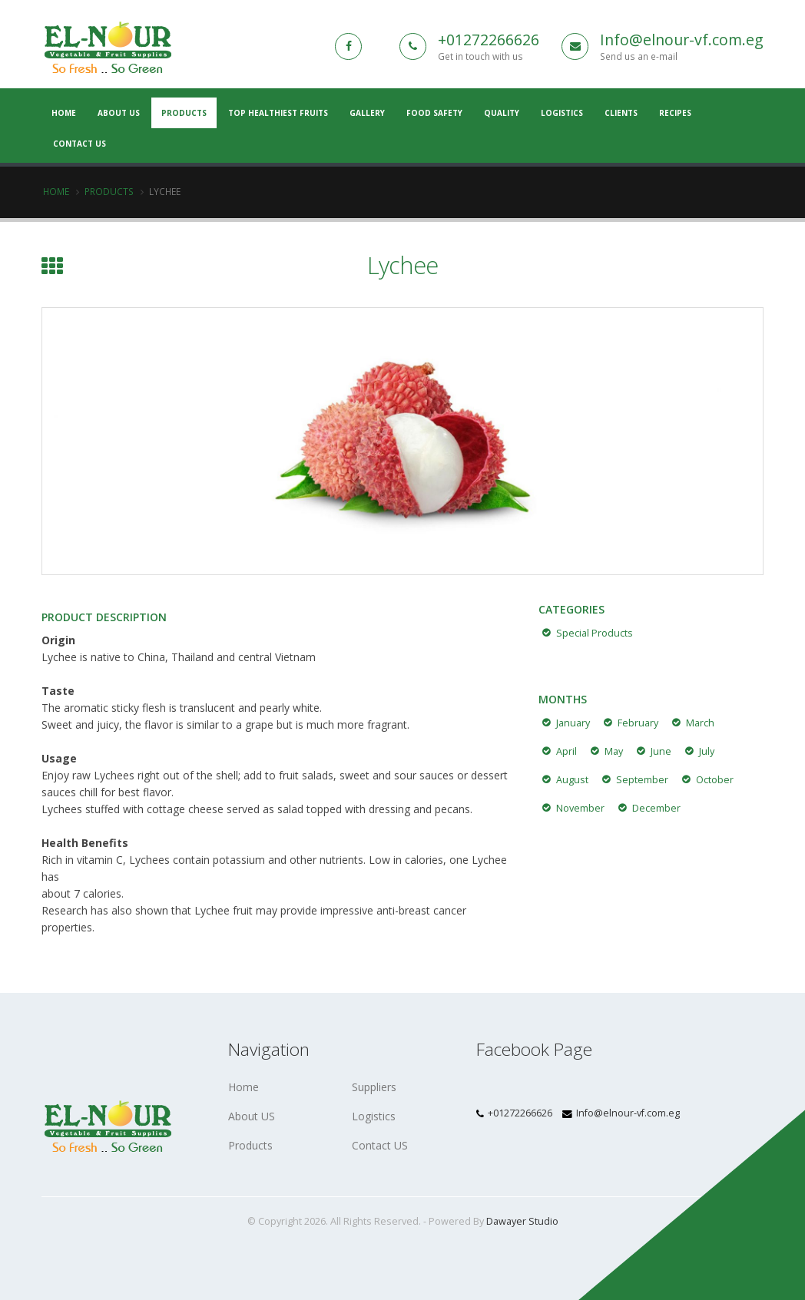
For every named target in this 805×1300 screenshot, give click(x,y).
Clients (621, 113)
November (580, 808)
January (573, 722)
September (642, 779)
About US (119, 113)
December (656, 808)
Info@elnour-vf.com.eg (682, 39)
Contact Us (79, 143)
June (661, 751)
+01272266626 (488, 39)
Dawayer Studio (522, 1221)
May (614, 751)
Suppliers (374, 1087)
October (715, 779)
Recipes (675, 113)
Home (56, 191)
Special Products (594, 633)
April (566, 751)
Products (184, 113)
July (706, 751)
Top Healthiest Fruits (278, 113)
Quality (501, 113)
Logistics (562, 113)
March (700, 722)
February (638, 722)
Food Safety (434, 113)
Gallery (367, 113)
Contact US (380, 1145)
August (572, 779)
